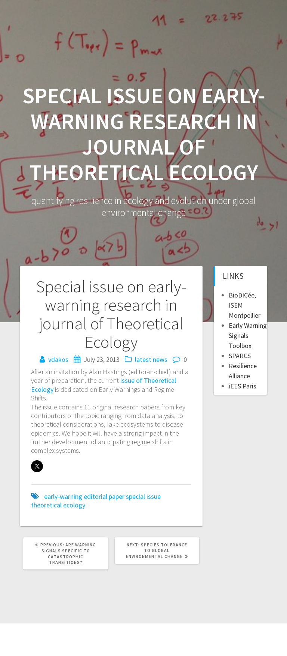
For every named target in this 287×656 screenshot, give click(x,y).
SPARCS (240, 355)
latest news (151, 359)
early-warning (63, 496)
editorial (95, 496)
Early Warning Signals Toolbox (248, 335)
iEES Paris (242, 386)
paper (116, 496)
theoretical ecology (58, 505)
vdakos (58, 359)
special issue (143, 496)
